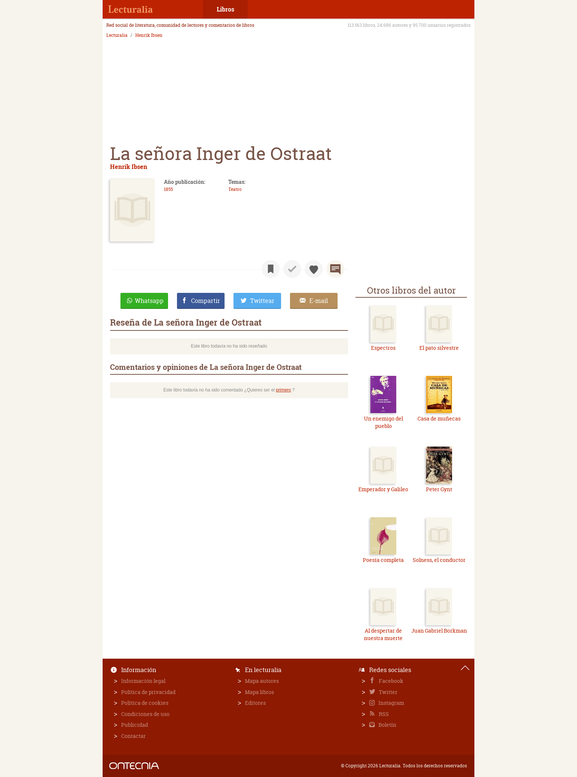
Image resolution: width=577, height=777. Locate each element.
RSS (383, 713)
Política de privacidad (148, 692)
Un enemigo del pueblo (383, 422)
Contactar (133, 735)
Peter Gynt (439, 489)
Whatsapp (149, 301)
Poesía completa (383, 559)
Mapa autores (262, 680)
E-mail (318, 301)
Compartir (205, 301)
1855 (168, 189)
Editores (255, 702)
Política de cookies (144, 702)
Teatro (235, 189)
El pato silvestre (439, 347)
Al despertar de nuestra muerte (383, 634)
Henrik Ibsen (148, 35)
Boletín (386, 724)
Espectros (383, 347)
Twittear (262, 301)
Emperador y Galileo (383, 489)
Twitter (387, 692)
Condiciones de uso (145, 713)
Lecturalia (117, 35)
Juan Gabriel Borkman (439, 630)
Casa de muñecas (439, 418)
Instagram (390, 702)
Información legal (143, 680)
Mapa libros (259, 692)
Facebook (390, 680)
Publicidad (134, 724)
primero (283, 390)
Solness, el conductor (439, 559)
